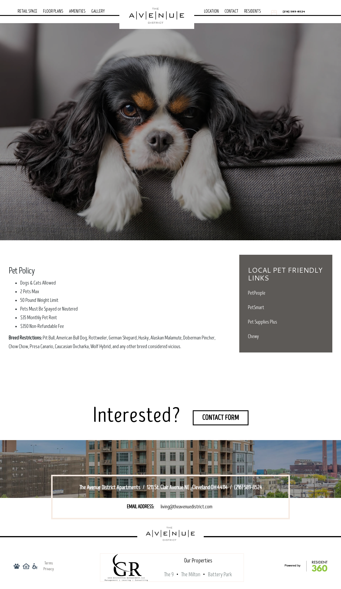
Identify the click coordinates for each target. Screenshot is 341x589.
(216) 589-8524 (294, 11)
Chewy (253, 336)
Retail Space (27, 11)
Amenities (77, 11)
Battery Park (220, 574)
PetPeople (256, 293)
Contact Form (220, 417)
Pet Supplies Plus (262, 322)
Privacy (48, 568)
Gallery (98, 11)
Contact (231, 11)
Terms (49, 563)
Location (211, 11)
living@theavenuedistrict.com (186, 507)
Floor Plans (53, 11)
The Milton (190, 574)
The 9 (169, 574)
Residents (252, 11)
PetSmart (256, 307)
